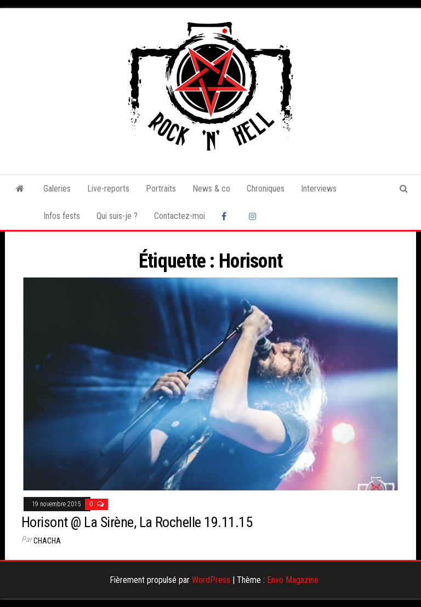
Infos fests (61, 216)
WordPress (211, 580)
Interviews (319, 188)
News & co (211, 188)
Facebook (227, 216)
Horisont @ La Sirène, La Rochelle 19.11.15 (136, 522)
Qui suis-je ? (117, 216)
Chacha (47, 540)
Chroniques (266, 188)
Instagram (254, 216)
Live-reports (108, 188)
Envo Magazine (292, 580)
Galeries (57, 188)
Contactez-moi (179, 216)
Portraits (161, 188)
